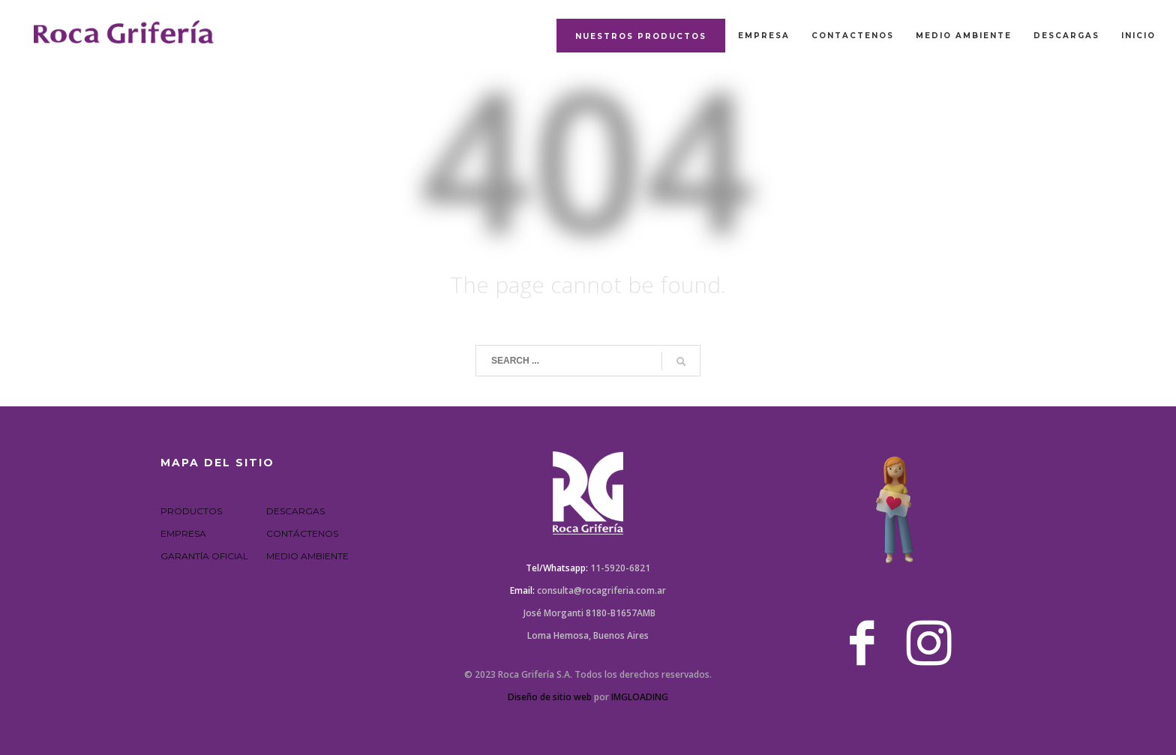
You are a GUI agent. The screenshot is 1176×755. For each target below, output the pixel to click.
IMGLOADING (639, 697)
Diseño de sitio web (550, 697)
